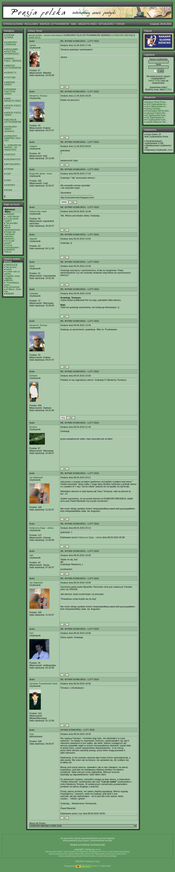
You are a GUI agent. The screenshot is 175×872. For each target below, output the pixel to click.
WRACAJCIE (12, 265)
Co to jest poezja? (9, 242)
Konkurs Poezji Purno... (156, 102)
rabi (31, 555)
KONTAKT (10, 185)
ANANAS (10, 294)
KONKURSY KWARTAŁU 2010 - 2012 (12, 138)
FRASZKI (10, 214)
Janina (32, 45)
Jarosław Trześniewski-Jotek (43, 683)
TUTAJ (168, 89)
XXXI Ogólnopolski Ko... (157, 104)
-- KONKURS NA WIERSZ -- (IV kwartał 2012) (12, 147)
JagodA (33, 239)
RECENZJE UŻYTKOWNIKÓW (12, 121)
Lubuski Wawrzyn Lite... (156, 122)
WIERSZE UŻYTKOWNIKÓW (54, 24)
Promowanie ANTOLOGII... (158, 111)
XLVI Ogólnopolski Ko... (156, 106)
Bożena (33, 427)
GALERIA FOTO (13, 159)
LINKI (8, 180)
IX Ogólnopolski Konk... (156, 115)
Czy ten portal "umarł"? (11, 220)
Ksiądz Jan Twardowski (10, 233)
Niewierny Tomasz (38, 96)
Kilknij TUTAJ (154, 81)
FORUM (120, 24)
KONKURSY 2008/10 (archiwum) (10, 129)
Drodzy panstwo (153, 109)
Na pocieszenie (13, 287)
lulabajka (33, 293)
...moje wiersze (12, 216)
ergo (31, 734)
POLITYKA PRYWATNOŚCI (11, 52)
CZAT (8, 174)
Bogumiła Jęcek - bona (40, 173)
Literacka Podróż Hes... (156, 113)
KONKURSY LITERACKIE (10, 43)
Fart (31, 633)
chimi (170, 150)
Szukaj (9, 190)
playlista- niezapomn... (10, 237)
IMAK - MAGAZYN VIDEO (84, 24)
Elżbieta (33, 375)
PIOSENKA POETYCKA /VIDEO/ (10, 91)
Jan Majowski (36, 477)
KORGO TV (11, 73)
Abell (31, 266)
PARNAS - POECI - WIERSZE (13, 60)
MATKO (9, 280)
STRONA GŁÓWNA (13, 24)
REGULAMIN (31, 24)
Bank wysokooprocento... (13, 228)
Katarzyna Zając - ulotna (41, 528)
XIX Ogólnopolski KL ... (156, 117)
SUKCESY (10, 154)
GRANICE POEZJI (9, 251)
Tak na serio (11, 267)
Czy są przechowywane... (12, 246)
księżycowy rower (38, 211)
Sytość (9, 269)
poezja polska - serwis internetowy (45, 35)
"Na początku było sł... (11, 224)
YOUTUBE (10, 77)
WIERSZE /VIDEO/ (9, 83)
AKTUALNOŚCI (106, 24)
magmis (33, 146)
